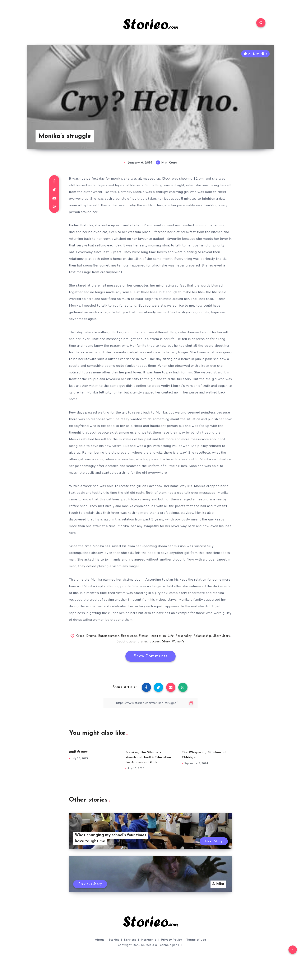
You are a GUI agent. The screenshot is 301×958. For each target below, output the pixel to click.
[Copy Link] (150, 703)
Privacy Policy (171, 940)
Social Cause (126, 641)
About (99, 940)
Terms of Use (196, 940)
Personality (184, 636)
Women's (178, 641)
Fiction (144, 636)
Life (171, 636)
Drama (91, 636)
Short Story (221, 636)
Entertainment (108, 636)
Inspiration (158, 636)
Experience (129, 636)
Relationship (202, 636)
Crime (80, 636)
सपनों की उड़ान (78, 752)
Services (130, 940)
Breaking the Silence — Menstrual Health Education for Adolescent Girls (148, 757)
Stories (143, 641)
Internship (149, 940)
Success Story (159, 641)
